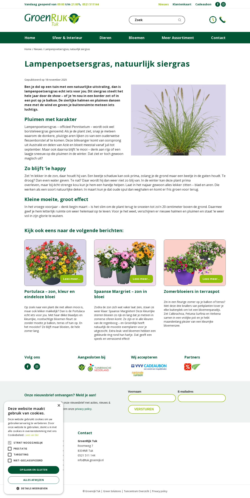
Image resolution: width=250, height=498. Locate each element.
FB (27, 366)
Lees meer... (71, 279)
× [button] (58, 405)
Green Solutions (112, 491)
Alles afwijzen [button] (33, 480)
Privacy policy (159, 491)
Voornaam (134, 391)
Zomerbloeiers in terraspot (192, 291)
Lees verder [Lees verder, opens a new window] (32, 435)
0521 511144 (90, 4)
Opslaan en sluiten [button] (33, 469)
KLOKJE (212, 20)
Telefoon (222, 20)
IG (37, 366)
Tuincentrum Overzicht (136, 491)
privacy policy (83, 409)
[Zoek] (157, 20)
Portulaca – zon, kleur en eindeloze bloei (49, 294)
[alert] (33, 447)
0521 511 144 (86, 455)
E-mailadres (185, 391)
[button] (33, 488)
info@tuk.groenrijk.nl (91, 460)
